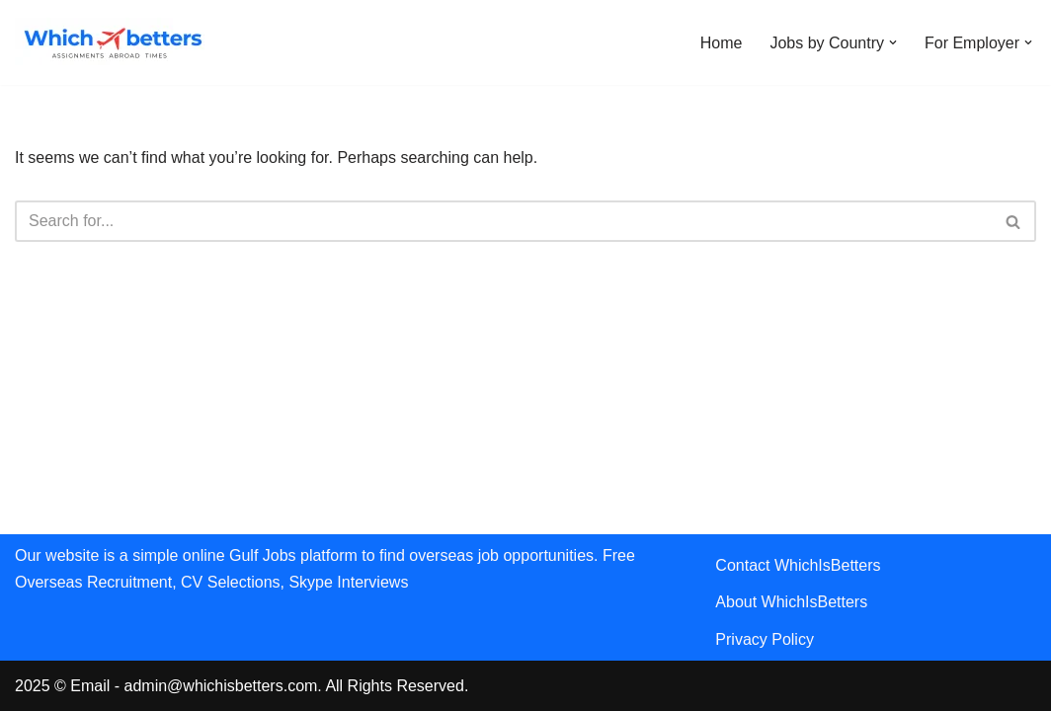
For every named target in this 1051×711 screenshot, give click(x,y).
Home (721, 43)
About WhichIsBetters (791, 601)
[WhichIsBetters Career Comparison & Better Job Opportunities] (113, 42)
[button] (893, 42)
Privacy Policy (764, 639)
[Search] (503, 221)
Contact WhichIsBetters (797, 565)
